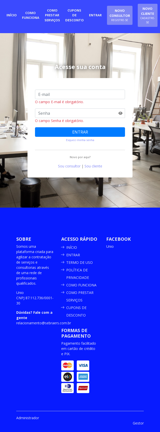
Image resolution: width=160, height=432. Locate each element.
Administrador (27, 417)
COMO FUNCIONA (81, 285)
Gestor (138, 423)
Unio (110, 246)
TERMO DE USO (79, 262)
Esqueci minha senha (80, 140)
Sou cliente (93, 166)
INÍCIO (71, 247)
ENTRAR (80, 132)
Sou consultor (69, 166)
